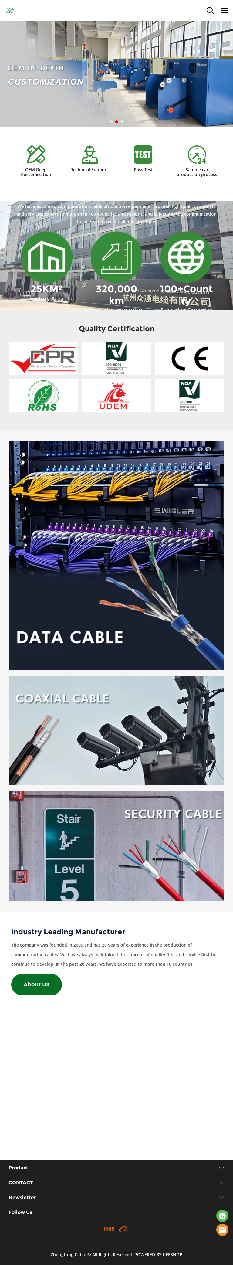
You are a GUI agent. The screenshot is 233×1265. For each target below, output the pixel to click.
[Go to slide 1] (111, 121)
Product (18, 1168)
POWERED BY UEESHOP (158, 1254)
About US (36, 984)
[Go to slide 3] (121, 121)
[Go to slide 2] (116, 121)
